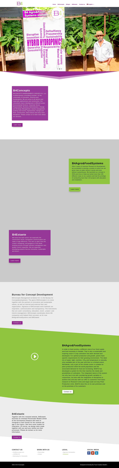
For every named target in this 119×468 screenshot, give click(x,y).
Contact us (82, 4)
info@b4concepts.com (18, 452)
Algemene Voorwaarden (69, 452)
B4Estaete (74, 4)
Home (54, 4)
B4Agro (68, 4)
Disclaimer (65, 454)
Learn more (17, 125)
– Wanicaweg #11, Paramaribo (19, 456)
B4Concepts (61, 4)
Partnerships (41, 452)
